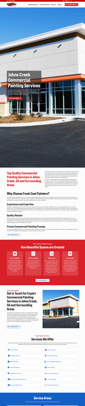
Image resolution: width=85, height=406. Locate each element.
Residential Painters (33, 4)
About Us (60, 4)
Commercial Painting (44, 4)
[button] (15, 98)
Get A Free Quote (71, 4)
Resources (53, 4)
